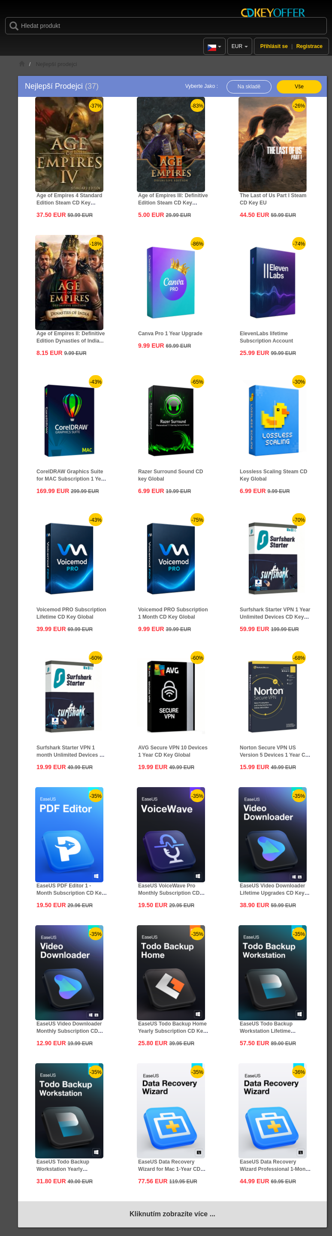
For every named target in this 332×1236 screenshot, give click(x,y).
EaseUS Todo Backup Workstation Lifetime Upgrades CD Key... (266, 1031)
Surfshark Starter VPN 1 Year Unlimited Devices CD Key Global (275, 617)
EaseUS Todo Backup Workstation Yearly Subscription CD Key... (63, 1169)
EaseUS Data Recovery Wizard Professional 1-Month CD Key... (275, 1169)
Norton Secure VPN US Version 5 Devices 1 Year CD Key (274, 755)
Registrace (309, 46)
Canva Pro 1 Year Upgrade (170, 334)
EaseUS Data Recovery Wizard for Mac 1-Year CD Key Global (169, 1169)
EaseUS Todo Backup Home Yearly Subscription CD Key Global (172, 1031)
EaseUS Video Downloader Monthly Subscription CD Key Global (69, 1031)
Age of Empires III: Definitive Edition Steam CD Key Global (173, 202)
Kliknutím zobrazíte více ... (172, 1214)
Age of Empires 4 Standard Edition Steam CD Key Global (69, 202)
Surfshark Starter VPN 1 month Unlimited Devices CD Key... (71, 755)
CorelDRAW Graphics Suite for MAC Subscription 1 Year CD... (71, 479)
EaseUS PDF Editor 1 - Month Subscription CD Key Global (70, 893)
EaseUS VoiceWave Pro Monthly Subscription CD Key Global (168, 893)
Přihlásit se (274, 46)
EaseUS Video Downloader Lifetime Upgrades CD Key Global (272, 893)
